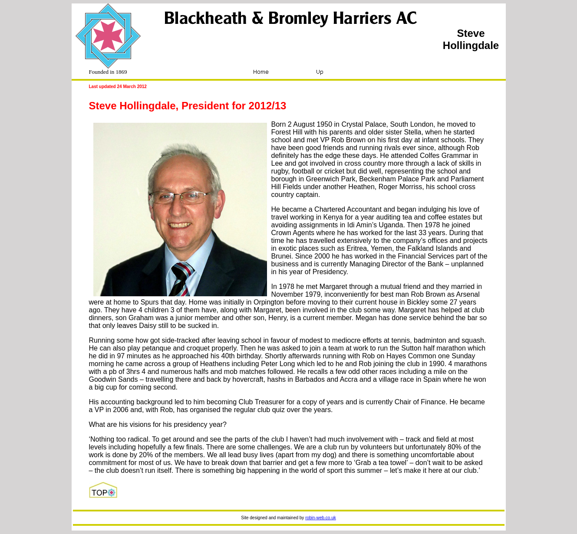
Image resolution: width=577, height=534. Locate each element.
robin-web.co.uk (320, 517)
